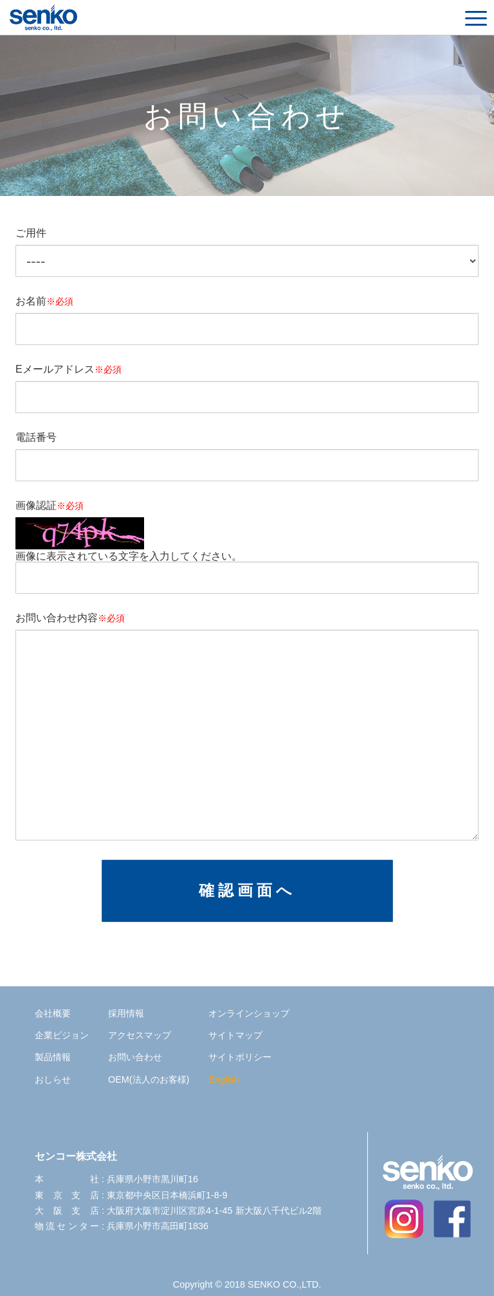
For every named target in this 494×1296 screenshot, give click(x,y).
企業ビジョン (62, 1035)
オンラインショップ (248, 1013)
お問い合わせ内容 (70, 618)
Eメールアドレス (68, 369)
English (223, 1079)
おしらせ (53, 1079)
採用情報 (126, 1013)
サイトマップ (235, 1035)
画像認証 (49, 506)
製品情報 (53, 1057)
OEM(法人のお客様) (148, 1079)
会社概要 (53, 1013)
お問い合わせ (135, 1057)
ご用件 (30, 233)
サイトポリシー (239, 1057)
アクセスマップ (139, 1035)
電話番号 (36, 437)
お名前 (44, 301)
